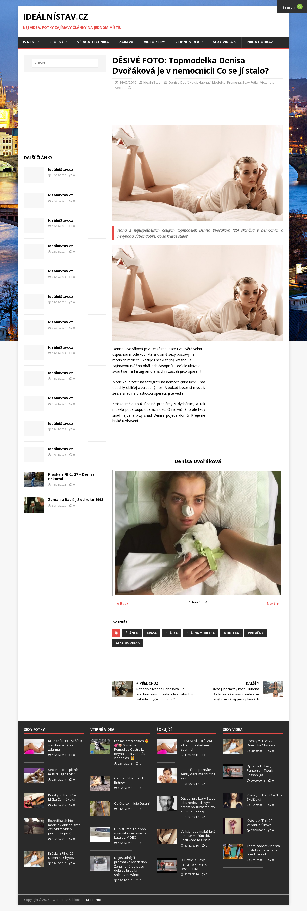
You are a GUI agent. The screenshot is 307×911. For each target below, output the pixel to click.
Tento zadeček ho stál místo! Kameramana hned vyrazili (264, 850)
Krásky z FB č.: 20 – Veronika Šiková (261, 822)
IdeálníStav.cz (60, 169)
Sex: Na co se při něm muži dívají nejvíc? (64, 771)
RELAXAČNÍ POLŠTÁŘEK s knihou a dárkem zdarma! (65, 745)
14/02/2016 (127, 82)
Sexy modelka (128, 643)
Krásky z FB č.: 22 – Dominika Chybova (62, 855)
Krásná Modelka (201, 633)
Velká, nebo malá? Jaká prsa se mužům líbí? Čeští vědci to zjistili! (198, 835)
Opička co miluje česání (132, 803)
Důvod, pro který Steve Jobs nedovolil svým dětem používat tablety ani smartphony (198, 804)
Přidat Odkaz (260, 41)
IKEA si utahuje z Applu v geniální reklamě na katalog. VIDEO (131, 833)
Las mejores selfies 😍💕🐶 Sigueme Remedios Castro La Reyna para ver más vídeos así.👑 (131, 749)
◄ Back (122, 603)
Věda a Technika (93, 41)
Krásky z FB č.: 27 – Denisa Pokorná (71, 476)
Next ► (273, 603)
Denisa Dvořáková (183, 82)
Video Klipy (154, 41)
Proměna (234, 82)
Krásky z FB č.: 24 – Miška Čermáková (62, 797)
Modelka (219, 82)
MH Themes (94, 900)
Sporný (56, 41)
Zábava (126, 41)
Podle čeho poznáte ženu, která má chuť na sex (198, 774)
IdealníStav (151, 82)
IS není (29, 41)
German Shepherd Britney (128, 780)
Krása (152, 633)
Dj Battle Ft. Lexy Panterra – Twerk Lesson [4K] (194, 864)
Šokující (164, 729)
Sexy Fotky (250, 82)
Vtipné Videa (187, 41)
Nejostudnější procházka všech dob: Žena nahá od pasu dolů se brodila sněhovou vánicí (131, 866)
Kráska (172, 633)
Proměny (256, 633)
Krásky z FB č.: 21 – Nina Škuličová (265, 797)
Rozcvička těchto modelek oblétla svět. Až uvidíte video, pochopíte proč (64, 827)
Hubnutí (205, 82)
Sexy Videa (223, 41)
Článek (132, 633)
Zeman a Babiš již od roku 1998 (75, 499)
